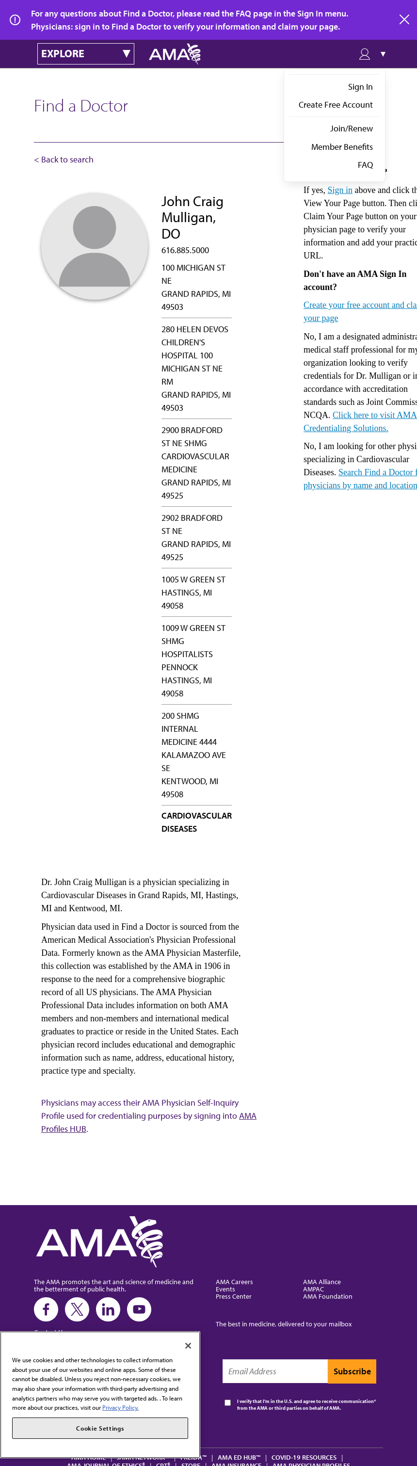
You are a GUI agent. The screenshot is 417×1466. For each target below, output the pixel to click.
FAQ (365, 164)
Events (225, 1289)
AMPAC (313, 1289)
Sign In (360, 86)
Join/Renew (351, 128)
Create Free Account (336, 104)
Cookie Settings (100, 1428)
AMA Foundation (328, 1296)
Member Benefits (342, 146)
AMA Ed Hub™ (239, 1457)
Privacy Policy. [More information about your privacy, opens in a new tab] (120, 1407)
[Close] (188, 1345)
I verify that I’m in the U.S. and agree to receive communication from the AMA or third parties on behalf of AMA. (305, 1404)
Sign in (340, 190)
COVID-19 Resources (304, 1457)
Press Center (234, 1296)
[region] (100, 1394)
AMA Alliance (322, 1281)
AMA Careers (234, 1281)
